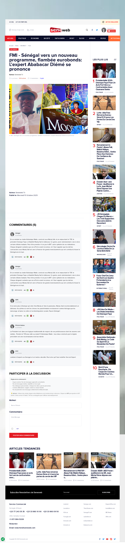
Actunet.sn (66, 524)
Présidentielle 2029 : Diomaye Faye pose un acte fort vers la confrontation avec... (21, 473)
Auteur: (45, 402)
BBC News (109, 512)
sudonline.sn (87, 516)
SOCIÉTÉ (47, 38)
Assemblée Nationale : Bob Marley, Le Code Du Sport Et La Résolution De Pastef (106, 340)
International (101, 288)
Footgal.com (67, 516)
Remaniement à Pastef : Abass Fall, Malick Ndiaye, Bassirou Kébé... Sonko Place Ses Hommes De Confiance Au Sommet (106, 152)
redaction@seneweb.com (24, 527)
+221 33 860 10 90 (33, 511)
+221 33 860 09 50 (51, 511)
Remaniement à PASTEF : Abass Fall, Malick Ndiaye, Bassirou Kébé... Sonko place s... (76, 473)
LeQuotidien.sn (88, 520)
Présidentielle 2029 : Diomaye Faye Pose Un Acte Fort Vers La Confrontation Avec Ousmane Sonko (105, 85)
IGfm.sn (65, 512)
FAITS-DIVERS (60, 38)
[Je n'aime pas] (32, 256)
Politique (99, 92)
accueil (11, 38)
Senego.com (87, 503)
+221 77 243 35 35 (17, 511)
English (42, 78)
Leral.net (65, 503)
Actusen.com (67, 520)
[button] (16, 257)
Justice (99, 193)
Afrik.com (108, 516)
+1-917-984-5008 (16, 519)
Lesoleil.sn (66, 507)
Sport (99, 124)
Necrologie (101, 254)
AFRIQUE (93, 38)
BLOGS (82, 38)
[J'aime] (26, 256)
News (16, 46)
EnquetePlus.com (111, 503)
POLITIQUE (23, 38)
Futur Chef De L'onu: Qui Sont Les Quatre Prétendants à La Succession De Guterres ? (105, 280)
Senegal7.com (88, 512)
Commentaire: (45, 420)
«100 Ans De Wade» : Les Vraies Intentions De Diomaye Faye (105, 311)
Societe (101, 377)
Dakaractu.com (88, 524)
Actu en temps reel (21, 22)
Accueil (11, 22)
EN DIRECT (23, 46)
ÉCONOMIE (35, 38)
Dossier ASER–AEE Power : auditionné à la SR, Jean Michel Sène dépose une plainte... (102, 473)
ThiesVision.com (88, 507)
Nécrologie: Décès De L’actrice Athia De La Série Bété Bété (106, 248)
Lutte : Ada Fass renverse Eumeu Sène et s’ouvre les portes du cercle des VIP (48, 473)
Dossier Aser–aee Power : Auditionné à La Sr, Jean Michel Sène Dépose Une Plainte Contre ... (105, 186)
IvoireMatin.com (110, 507)
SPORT (72, 38)
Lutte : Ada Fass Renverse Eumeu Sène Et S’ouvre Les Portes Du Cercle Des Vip (106, 117)
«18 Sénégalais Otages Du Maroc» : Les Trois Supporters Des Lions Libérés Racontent (105, 218)
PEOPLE (103, 38)
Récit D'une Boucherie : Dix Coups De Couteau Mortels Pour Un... (106, 370)
